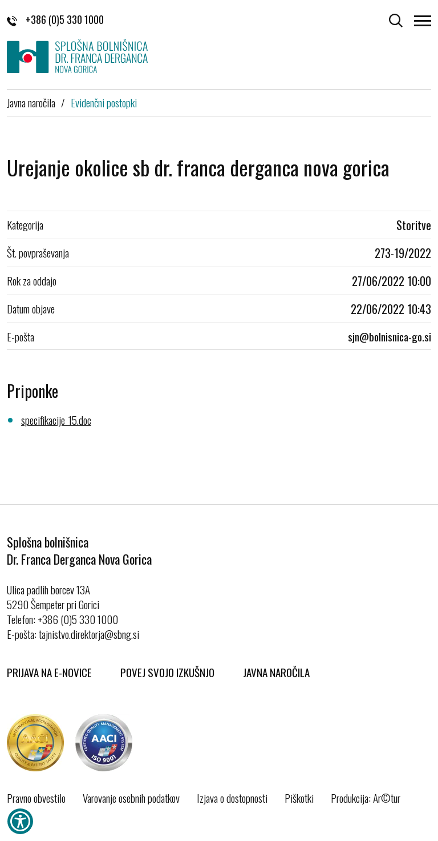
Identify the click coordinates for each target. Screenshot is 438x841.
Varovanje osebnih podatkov (131, 798)
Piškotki (299, 798)
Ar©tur (386, 798)
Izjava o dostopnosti (232, 798)
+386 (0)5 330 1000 (55, 19)
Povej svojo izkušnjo (167, 672)
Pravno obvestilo (36, 798)
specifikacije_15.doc (56, 420)
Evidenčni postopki (104, 102)
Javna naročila (31, 102)
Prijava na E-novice (49, 672)
